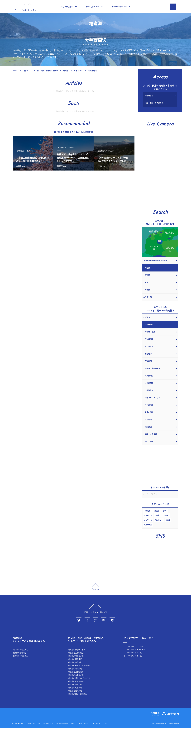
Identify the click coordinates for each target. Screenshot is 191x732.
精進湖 (147, 515)
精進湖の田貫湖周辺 (76, 672)
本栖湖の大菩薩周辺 (20, 660)
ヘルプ (73, 727)
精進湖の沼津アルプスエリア (79, 682)
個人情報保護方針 (17, 727)
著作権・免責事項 (62, 727)
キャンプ (148, 519)
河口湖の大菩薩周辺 (20, 653)
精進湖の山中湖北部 (76, 679)
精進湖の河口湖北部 (76, 660)
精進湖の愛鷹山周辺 (76, 688)
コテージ (148, 524)
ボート (165, 519)
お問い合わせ (83, 727)
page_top (95, 589)
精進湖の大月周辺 (75, 694)
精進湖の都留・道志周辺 (77, 698)
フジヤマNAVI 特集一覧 (133, 660)
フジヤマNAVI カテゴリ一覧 (134, 653)
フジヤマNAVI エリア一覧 (133, 650)
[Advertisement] (73, 199)
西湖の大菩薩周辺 (19, 656)
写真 (168, 524)
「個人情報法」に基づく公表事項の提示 (40, 727)
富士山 (156, 515)
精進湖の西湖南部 (75, 666)
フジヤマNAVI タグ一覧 (133, 656)
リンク (105, 727)
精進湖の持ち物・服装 (76, 653)
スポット (159, 524)
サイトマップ (95, 727)
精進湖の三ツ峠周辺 (76, 656)
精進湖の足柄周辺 (75, 691)
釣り (165, 515)
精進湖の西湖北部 (75, 663)
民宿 (157, 519)
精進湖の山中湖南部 (76, 675)
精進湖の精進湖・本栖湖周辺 (79, 669)
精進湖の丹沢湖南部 (76, 685)
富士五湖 (148, 528)
